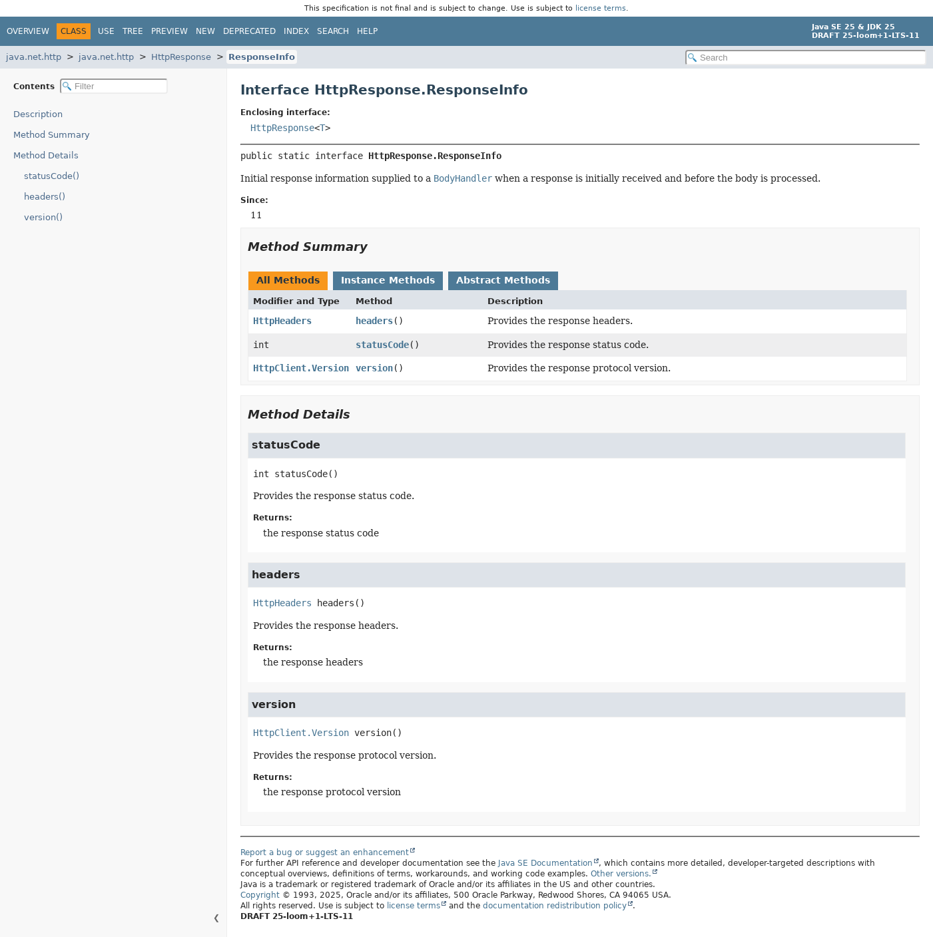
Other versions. (621, 873)
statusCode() (51, 176)
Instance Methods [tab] (388, 280)
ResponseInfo (261, 57)
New (205, 31)
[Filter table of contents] (114, 86)
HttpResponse (181, 57)
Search (333, 31)
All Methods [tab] (288, 280)
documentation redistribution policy (555, 905)
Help (367, 31)
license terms (600, 8)
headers (374, 320)
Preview (169, 31)
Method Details (46, 155)
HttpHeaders (282, 320)
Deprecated (249, 31)
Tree (133, 31)
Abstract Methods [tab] (503, 280)
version (374, 368)
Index (296, 31)
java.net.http (33, 57)
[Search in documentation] (805, 57)
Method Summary (51, 135)
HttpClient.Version (301, 368)
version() (43, 217)
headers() (44, 197)
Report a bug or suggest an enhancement (324, 852)
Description (38, 114)
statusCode (382, 344)
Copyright (260, 895)
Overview (28, 31)
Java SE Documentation (545, 863)
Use (106, 31)
